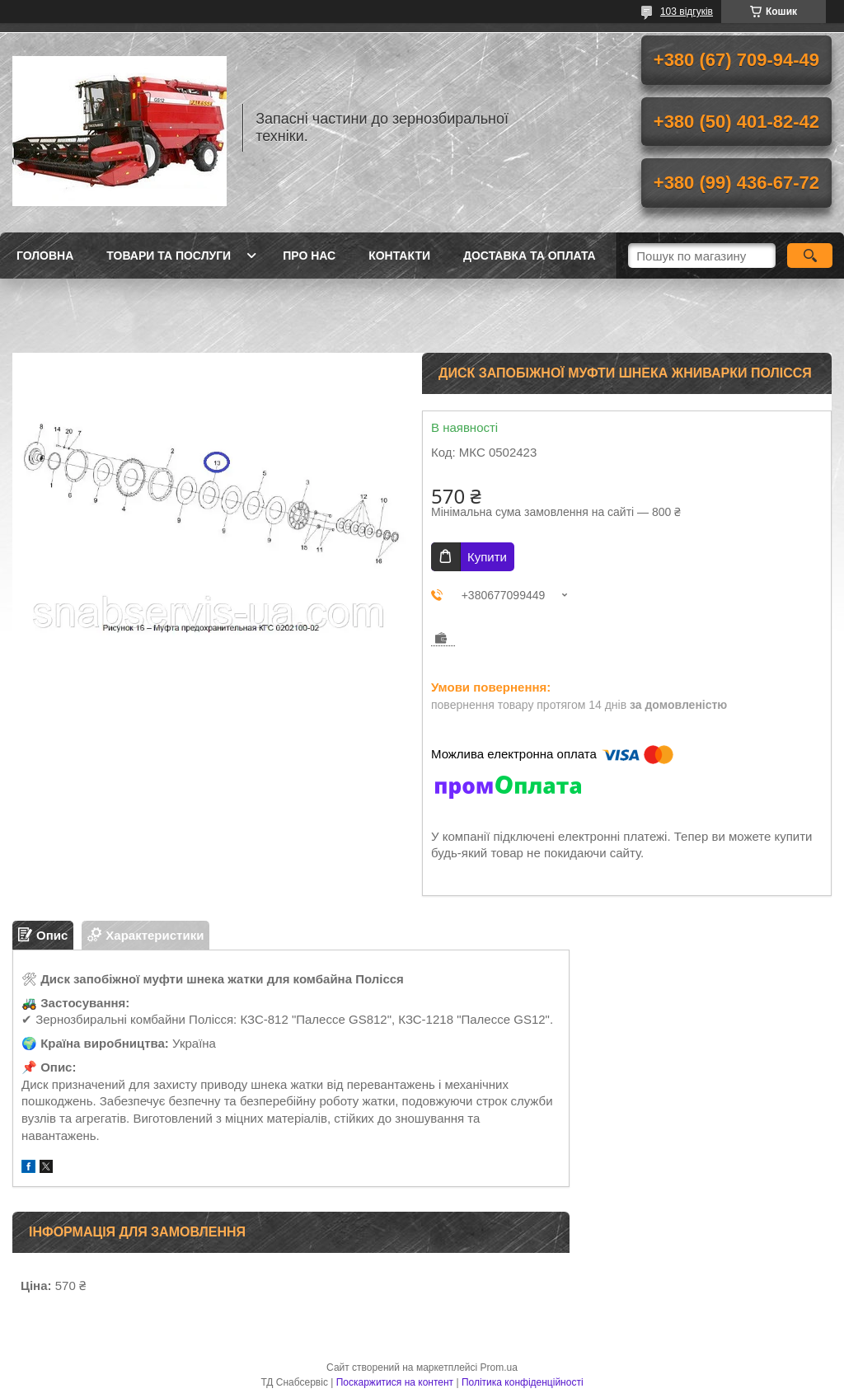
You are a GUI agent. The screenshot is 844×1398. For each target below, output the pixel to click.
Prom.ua (499, 1367)
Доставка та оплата (529, 255)
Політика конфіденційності (523, 1382)
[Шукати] (809, 255)
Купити (487, 557)
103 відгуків (686, 11)
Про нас (309, 255)
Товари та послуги (168, 255)
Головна (44, 255)
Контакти (399, 255)
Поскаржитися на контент (394, 1382)
